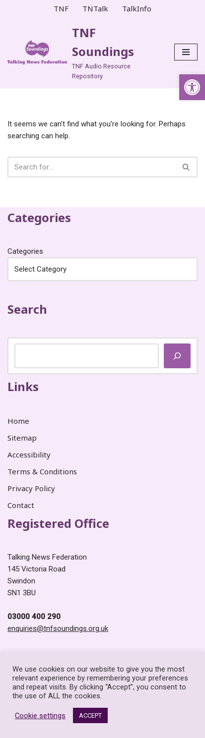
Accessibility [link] (29, 454)
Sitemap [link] (22, 438)
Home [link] (18, 421)
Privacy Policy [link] (31, 488)
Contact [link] (20, 505)
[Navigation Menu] (186, 52)
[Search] (91, 167)
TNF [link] (61, 8)
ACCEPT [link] (90, 715)
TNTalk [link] (95, 8)
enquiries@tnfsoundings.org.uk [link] (57, 628)
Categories (25, 251)
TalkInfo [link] (136, 8)
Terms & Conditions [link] (42, 471)
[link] (192, 87)
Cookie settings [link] (40, 715)
